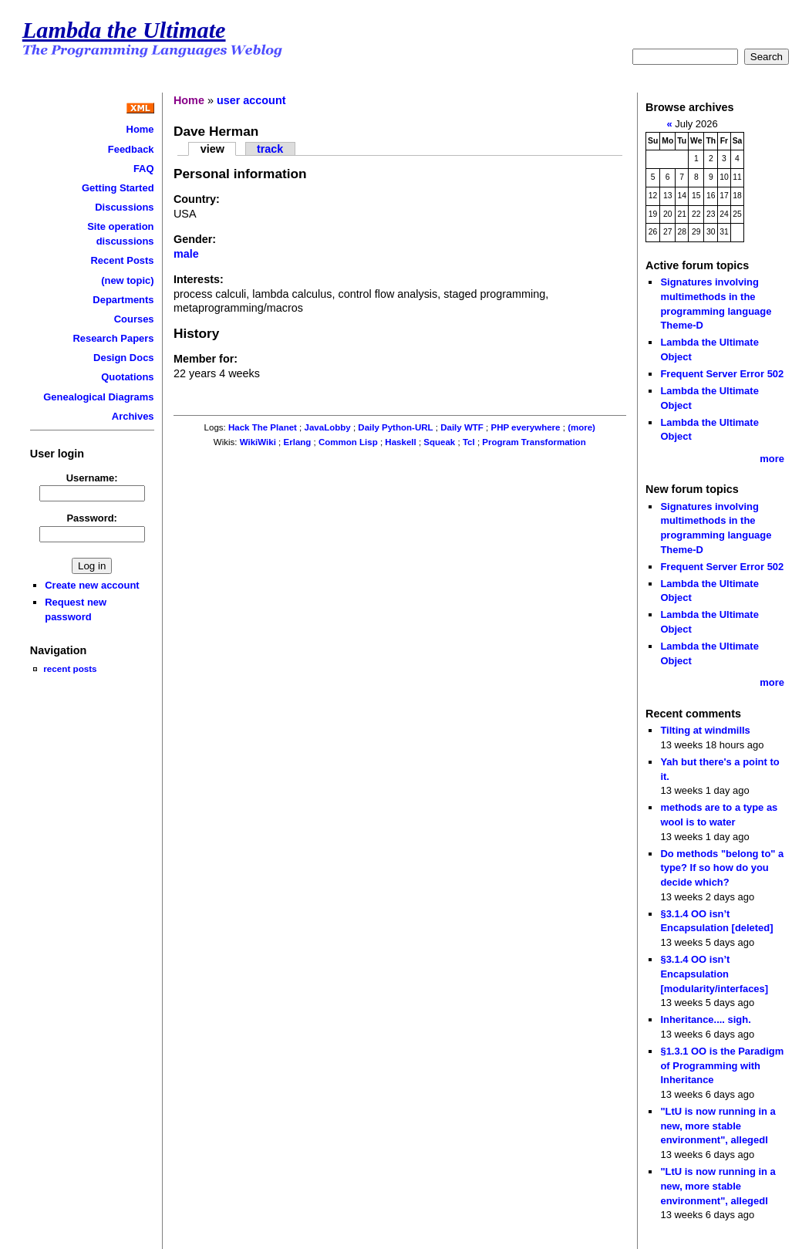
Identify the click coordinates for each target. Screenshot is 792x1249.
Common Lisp (348, 442)
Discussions (124, 207)
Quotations (127, 377)
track (270, 149)
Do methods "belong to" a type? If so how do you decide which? (722, 868)
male (186, 254)
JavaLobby (328, 427)
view (212, 149)
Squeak (439, 442)
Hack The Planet (262, 427)
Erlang (298, 442)
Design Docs (123, 357)
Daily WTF (462, 427)
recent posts (69, 668)
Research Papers (112, 338)
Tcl (469, 442)
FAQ (143, 168)
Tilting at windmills (705, 730)
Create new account (92, 585)
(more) (581, 427)
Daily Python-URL (395, 427)
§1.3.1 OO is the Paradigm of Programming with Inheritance (722, 1065)
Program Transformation (533, 442)
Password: (91, 518)
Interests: (199, 279)
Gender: (195, 239)
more (772, 458)
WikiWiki (258, 442)
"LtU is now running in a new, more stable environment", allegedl (717, 1126)
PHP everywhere (525, 427)
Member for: (206, 359)
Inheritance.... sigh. (705, 1019)
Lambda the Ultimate (124, 30)
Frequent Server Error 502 (722, 374)
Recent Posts (121, 260)
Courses (134, 319)
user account (251, 100)
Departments (123, 299)
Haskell (400, 442)
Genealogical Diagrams (98, 397)
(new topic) (127, 280)
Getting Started (118, 188)
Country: (197, 199)
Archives (133, 416)
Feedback (131, 149)
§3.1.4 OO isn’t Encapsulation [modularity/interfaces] (714, 974)
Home (140, 129)
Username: (92, 478)
